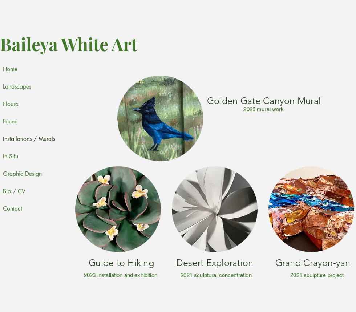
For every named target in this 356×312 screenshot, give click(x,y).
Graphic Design (21, 174)
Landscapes (17, 86)
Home (10, 69)
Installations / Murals (21, 139)
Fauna (10, 121)
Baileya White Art (68, 44)
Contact (12, 208)
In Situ (10, 156)
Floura (11, 104)
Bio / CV (14, 191)
